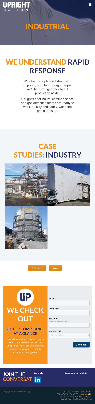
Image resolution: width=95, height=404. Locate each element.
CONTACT (74, 394)
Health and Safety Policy (82, 399)
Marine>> (55, 268)
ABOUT (65, 392)
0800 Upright (85, 394)
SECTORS (75, 392)
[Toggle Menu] (90, 5)
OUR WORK (86, 392)
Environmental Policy (83, 397)
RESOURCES (62, 394)
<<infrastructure (36, 268)
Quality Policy (65, 399)
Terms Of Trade (66, 397)
